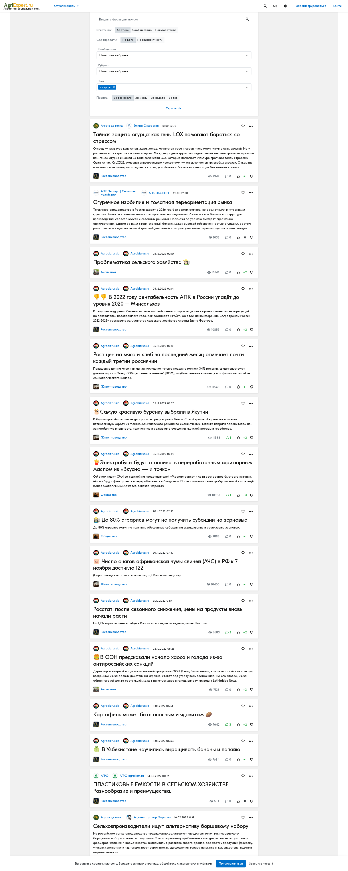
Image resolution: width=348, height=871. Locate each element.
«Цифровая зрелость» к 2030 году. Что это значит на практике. (319, 728)
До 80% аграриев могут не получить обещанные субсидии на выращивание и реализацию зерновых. (166, 527)
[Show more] (30, 102)
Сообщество (107, 49)
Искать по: (104, 30)
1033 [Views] (214, 237)
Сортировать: (107, 40)
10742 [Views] (213, 272)
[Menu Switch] (29, 867)
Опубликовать (64, 6)
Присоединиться (231, 863)
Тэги (101, 81)
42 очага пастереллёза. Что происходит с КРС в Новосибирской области (319, 377)
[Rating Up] (238, 176)
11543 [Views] (213, 387)
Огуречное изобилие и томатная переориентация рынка (162, 202)
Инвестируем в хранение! (312, 352)
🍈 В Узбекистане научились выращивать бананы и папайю (166, 749)
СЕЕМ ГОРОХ (303, 475)
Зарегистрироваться (311, 6)
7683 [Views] (214, 632)
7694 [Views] (213, 759)
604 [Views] (214, 801)
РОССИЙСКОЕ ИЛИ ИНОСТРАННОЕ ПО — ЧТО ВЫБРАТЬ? (319, 569)
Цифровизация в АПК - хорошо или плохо (319, 630)
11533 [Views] (214, 438)
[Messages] (275, 6)
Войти (337, 6)
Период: (102, 98)
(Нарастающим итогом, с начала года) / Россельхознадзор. (137, 575)
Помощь (10, 857)
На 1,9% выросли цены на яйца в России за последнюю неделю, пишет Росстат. (150, 623)
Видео (10, 33)
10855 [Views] (213, 330)
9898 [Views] (213, 536)
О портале (12, 848)
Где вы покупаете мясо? (311, 220)
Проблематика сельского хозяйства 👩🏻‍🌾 (141, 262)
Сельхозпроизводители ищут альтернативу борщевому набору (170, 826)
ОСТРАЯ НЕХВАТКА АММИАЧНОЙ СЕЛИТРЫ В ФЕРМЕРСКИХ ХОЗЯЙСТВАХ (319, 540)
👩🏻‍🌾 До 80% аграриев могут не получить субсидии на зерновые (170, 520)
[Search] (265, 6)
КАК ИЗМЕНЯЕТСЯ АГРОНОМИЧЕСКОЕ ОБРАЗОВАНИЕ (319, 161)
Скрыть (173, 108)
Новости (12, 26)
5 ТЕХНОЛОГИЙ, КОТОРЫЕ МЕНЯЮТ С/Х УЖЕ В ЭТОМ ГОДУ (319, 97)
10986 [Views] (214, 495)
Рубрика (103, 65)
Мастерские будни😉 (309, 519)
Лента (10, 19)
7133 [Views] (214, 690)
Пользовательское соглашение (25, 838)
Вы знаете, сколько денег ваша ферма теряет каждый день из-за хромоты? (319, 43)
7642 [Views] (213, 725)
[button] (275, 6)
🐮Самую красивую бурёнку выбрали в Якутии (150, 412)
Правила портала (17, 843)
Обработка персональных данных (28, 834)
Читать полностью (306, 156)
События (12, 40)
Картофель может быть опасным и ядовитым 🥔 (152, 714)
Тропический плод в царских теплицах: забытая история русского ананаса (319, 307)
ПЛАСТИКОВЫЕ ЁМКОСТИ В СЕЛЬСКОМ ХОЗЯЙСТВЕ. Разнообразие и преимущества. (161, 787)
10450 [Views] (213, 584)
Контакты (11, 852)
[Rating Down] (251, 176)
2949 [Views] (213, 176)
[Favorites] (243, 126)
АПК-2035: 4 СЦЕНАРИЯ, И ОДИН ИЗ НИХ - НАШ (319, 132)
